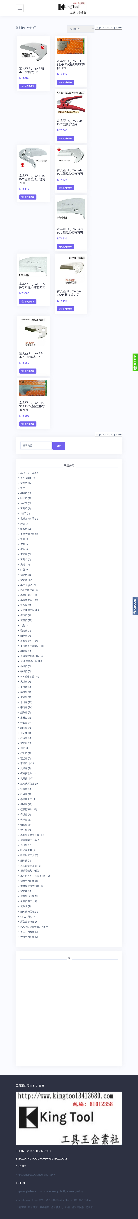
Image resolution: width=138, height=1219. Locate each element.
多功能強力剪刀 (28, 610)
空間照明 (25, 580)
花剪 (22, 625)
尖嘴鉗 (23, 819)
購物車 (89, 1207)
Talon (87, 1200)
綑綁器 (23, 493)
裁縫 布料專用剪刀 (30, 661)
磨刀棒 (23, 732)
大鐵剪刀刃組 (27, 936)
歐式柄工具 (26, 850)
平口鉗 (23, 707)
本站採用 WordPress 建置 (30, 1200)
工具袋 (23, 559)
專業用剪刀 (26, 595)
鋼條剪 (23, 635)
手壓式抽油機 (27, 534)
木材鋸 (23, 717)
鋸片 (22, 549)
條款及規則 (57, 1207)
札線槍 (23, 794)
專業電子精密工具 (29, 835)
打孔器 (23, 753)
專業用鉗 (25, 763)
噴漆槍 (23, 528)
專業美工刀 (26, 799)
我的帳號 (44, 1207)
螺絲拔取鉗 (26, 773)
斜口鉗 (23, 845)
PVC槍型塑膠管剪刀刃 (32, 926)
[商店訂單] (80, 29)
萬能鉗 (23, 692)
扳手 (22, 488)
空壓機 (23, 554)
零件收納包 (26, 477)
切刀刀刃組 (26, 916)
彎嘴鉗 (23, 814)
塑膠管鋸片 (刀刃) (29, 870)
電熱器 (23, 891)
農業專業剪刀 (27, 640)
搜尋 (59, 445)
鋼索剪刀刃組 (27, 911)
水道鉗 (23, 702)
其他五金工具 (27, 473)
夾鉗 (22, 564)
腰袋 (22, 523)
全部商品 (21, 1207)
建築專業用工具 (28, 840)
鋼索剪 (23, 651)
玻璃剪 (23, 738)
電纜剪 (23, 620)
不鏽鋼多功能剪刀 (29, 645)
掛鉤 (22, 539)
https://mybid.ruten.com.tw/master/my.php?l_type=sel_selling (49, 1191)
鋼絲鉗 (23, 824)
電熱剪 (23, 743)
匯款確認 (33, 1207)
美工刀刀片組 (27, 931)
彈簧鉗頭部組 (27, 896)
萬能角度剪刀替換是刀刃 (33, 875)
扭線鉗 (23, 789)
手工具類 (25, 585)
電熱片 (23, 906)
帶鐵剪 (23, 671)
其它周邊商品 (27, 865)
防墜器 (23, 498)
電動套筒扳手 (27, 518)
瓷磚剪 (23, 630)
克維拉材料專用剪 (29, 656)
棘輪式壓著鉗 (27, 783)
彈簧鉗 (23, 722)
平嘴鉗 (23, 686)
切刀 (22, 748)
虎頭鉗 (23, 697)
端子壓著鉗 (26, 809)
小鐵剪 (23, 666)
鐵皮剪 (23, 615)
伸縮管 (23, 503)
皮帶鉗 (23, 768)
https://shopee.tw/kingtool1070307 (35, 1174)
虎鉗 (22, 544)
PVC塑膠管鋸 (27, 590)
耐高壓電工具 (27, 855)
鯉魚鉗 (23, 712)
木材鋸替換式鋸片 (29, 886)
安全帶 (23, 483)
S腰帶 (23, 513)
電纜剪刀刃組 (27, 880)
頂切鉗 (23, 758)
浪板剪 (23, 605)
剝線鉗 (23, 804)
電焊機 (23, 574)
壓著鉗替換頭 (27, 921)
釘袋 (22, 569)
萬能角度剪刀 (27, 600)
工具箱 (23, 508)
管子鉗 (23, 829)
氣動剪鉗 (25, 778)
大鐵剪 (23, 681)
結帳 (67, 1207)
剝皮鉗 (23, 727)
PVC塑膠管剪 (27, 676)
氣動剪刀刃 (26, 901)
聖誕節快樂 (78, 1207)
